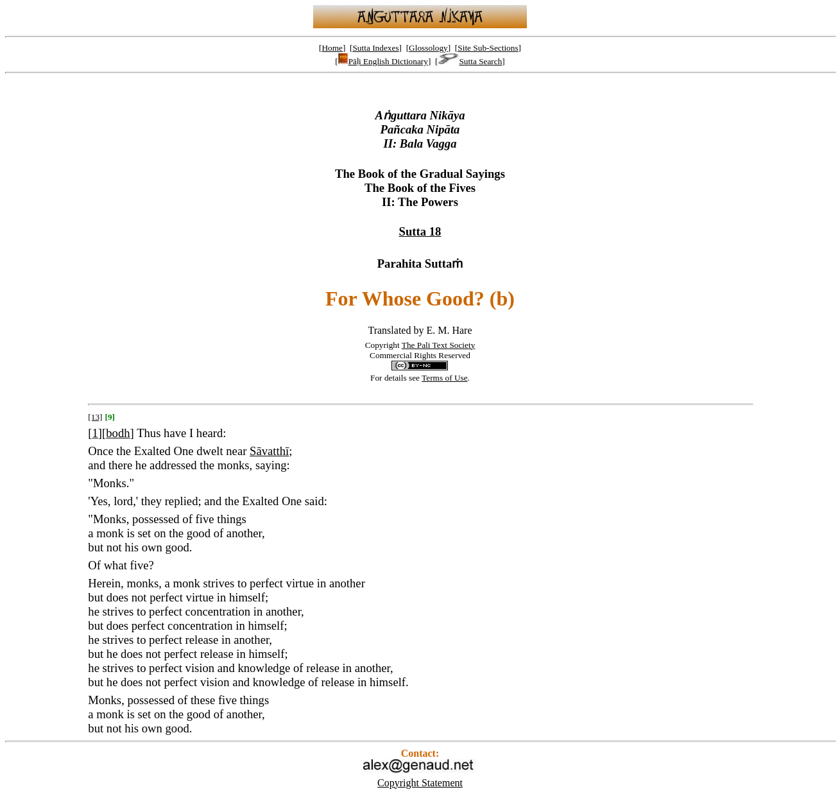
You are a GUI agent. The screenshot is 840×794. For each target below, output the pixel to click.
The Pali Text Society (439, 345)
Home (332, 48)
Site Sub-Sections (488, 48)
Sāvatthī (269, 451)
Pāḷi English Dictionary (383, 61)
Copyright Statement (420, 782)
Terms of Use (445, 378)
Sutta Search (470, 61)
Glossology (428, 48)
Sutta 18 (420, 231)
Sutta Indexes (375, 48)
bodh (118, 433)
